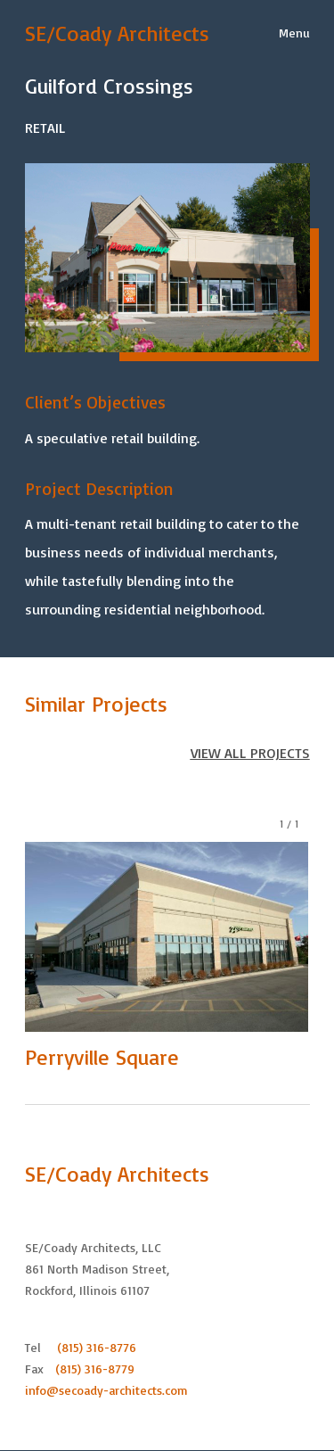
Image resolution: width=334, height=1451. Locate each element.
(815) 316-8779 (94, 1368)
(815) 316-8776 (96, 1347)
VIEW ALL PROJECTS (250, 753)
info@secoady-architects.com (106, 1389)
